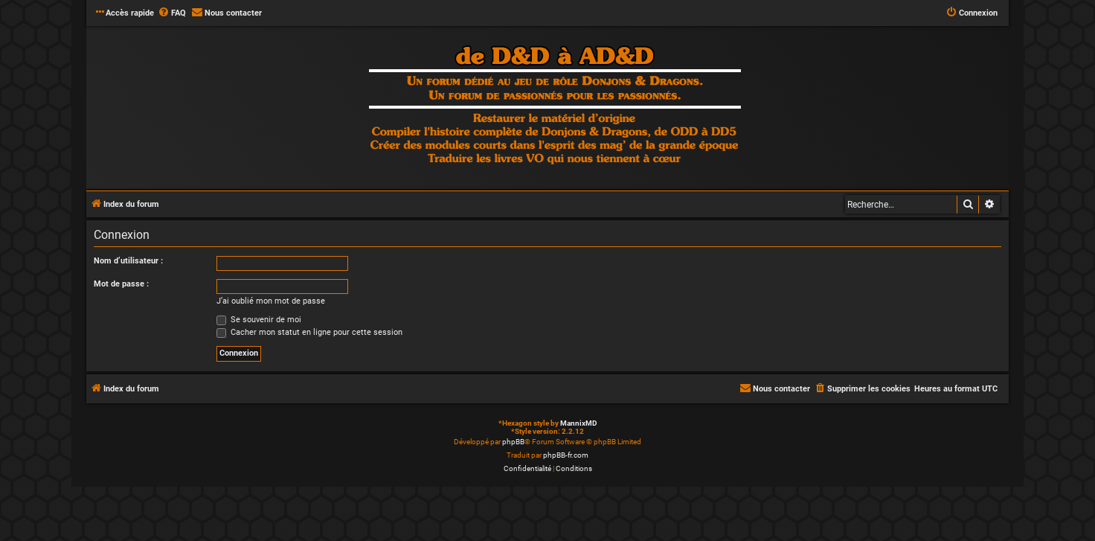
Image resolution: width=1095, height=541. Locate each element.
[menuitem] (172, 13)
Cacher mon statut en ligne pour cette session (309, 332)
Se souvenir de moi (258, 319)
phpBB (513, 442)
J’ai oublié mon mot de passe (270, 301)
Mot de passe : (121, 284)
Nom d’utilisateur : (128, 261)
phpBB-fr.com (565, 455)
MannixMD (578, 423)
